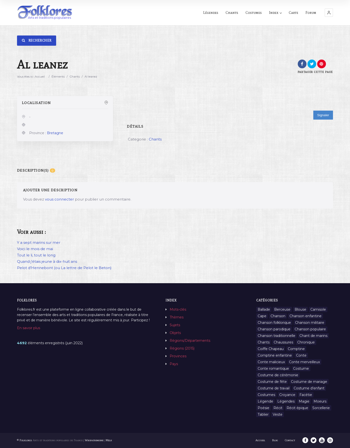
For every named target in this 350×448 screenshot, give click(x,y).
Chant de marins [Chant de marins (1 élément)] (313, 336)
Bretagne (55, 133)
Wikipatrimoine (94, 440)
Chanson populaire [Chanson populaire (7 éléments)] (310, 329)
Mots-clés (178, 309)
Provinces (178, 356)
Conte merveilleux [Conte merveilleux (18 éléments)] (304, 362)
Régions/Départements (190, 340)
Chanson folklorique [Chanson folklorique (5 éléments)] (274, 322)
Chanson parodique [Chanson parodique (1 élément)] (274, 329)
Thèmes (177, 317)
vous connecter (59, 199)
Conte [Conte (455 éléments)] (301, 355)
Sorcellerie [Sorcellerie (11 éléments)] (321, 408)
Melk (109, 440)
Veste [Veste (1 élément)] (277, 414)
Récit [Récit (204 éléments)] (277, 408)
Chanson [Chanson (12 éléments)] (278, 316)
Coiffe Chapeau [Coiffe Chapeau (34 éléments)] (271, 349)
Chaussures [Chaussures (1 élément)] (283, 342)
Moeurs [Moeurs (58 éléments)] (320, 401)
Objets (175, 333)
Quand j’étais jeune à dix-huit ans (47, 261)
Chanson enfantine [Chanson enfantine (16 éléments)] (305, 316)
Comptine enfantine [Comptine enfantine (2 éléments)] (275, 355)
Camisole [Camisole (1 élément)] (318, 309)
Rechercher (36, 40)
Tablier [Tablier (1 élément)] (263, 414)
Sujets (175, 325)
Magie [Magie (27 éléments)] (304, 401)
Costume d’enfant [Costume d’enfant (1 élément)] (309, 388)
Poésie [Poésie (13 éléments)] (263, 408)
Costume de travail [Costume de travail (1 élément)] (273, 388)
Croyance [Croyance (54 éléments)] (287, 395)
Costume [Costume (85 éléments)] (301, 368)
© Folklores (24, 440)
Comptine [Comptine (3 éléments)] (296, 349)
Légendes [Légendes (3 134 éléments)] (286, 401)
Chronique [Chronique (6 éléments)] (306, 342)
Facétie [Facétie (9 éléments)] (305, 395)
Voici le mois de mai (35, 248)
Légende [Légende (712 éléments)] (265, 401)
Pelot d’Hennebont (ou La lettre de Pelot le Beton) (64, 267)
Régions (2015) (182, 348)
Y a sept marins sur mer (38, 242)
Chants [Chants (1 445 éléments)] (264, 342)
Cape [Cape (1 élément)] (262, 316)
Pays (174, 364)
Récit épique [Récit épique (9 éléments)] (297, 408)
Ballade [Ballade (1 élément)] (264, 309)
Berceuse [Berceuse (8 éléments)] (282, 309)
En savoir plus (28, 328)
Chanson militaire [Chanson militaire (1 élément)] (309, 322)
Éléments (58, 76)
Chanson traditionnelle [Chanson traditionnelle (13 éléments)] (276, 336)
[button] (329, 13)
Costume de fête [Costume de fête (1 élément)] (272, 381)
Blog (275, 440)
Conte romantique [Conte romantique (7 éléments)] (273, 368)
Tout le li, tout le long (36, 255)
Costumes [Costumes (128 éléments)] (266, 395)
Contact (290, 440)
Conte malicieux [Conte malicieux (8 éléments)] (271, 362)
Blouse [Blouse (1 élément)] (300, 309)
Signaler (323, 115)
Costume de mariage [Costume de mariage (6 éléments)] (309, 381)
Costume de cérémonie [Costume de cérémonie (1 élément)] (278, 375)
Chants (75, 76)
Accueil (40, 76)
